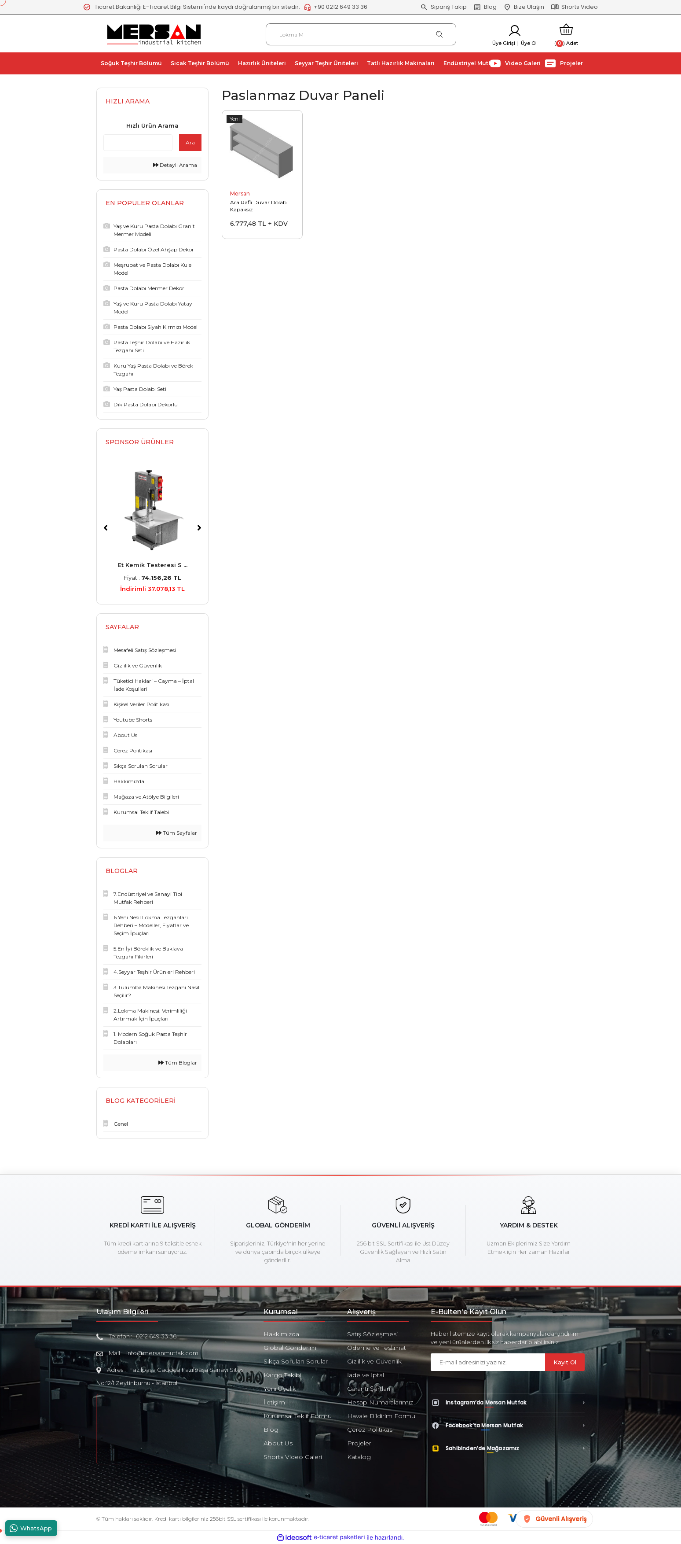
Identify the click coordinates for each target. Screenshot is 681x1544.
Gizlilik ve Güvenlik (374, 1361)
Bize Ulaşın (523, 7)
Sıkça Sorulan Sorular (296, 1361)
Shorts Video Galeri (293, 1457)
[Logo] (154, 33)
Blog (485, 7)
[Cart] (566, 34)
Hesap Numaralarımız (380, 1402)
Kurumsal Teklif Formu (298, 1416)
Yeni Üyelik (280, 1389)
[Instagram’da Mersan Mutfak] (508, 1403)
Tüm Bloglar (177, 1062)
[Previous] (105, 527)
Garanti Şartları (368, 1389)
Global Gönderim (290, 1348)
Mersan (240, 193)
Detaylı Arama (175, 165)
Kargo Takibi (282, 1375)
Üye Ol (529, 43)
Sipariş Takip (443, 7)
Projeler (359, 1443)
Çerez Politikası (370, 1429)
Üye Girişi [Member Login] (503, 43)
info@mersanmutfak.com (162, 1352)
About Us (278, 1443)
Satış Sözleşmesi (372, 1334)
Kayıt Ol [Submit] (564, 1362)
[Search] (361, 34)
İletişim (274, 1402)
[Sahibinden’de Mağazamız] (508, 1448)
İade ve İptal (365, 1375)
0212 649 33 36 (156, 1336)
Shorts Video (574, 7)
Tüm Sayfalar (176, 832)
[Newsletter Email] (488, 1362)
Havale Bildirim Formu (381, 1416)
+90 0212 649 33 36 (335, 7)
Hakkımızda (281, 1334)
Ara (190, 142)
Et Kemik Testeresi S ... (152, 564)
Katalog (359, 1457)
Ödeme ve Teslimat (376, 1348)
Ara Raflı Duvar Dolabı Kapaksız (259, 206)
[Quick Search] (137, 142)
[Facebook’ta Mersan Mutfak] (508, 1426)
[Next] (199, 527)
